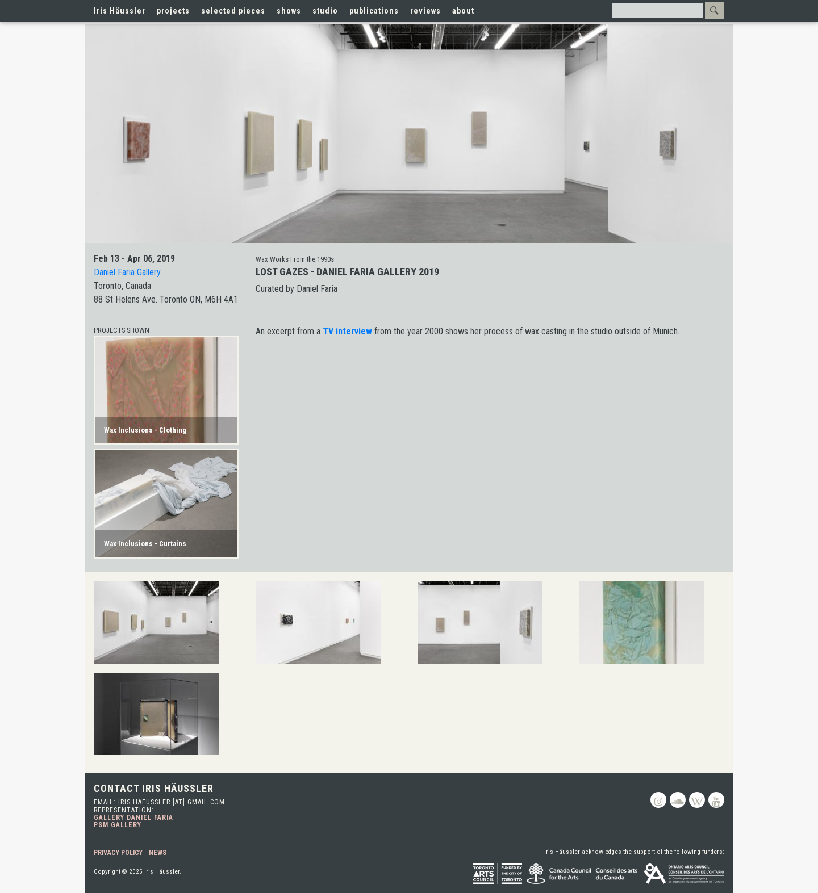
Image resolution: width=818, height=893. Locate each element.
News (157, 853)
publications (374, 10)
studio (325, 10)
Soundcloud (678, 800)
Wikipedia (697, 800)
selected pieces (233, 10)
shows (289, 10)
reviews (425, 10)
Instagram (658, 800)
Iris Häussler (119, 10)
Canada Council (583, 873)
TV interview (347, 331)
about (463, 10)
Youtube (716, 800)
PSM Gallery (117, 825)
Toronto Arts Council (497, 873)
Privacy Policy (118, 853)
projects (173, 10)
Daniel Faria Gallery (127, 272)
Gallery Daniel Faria (133, 817)
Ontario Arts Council (684, 873)
